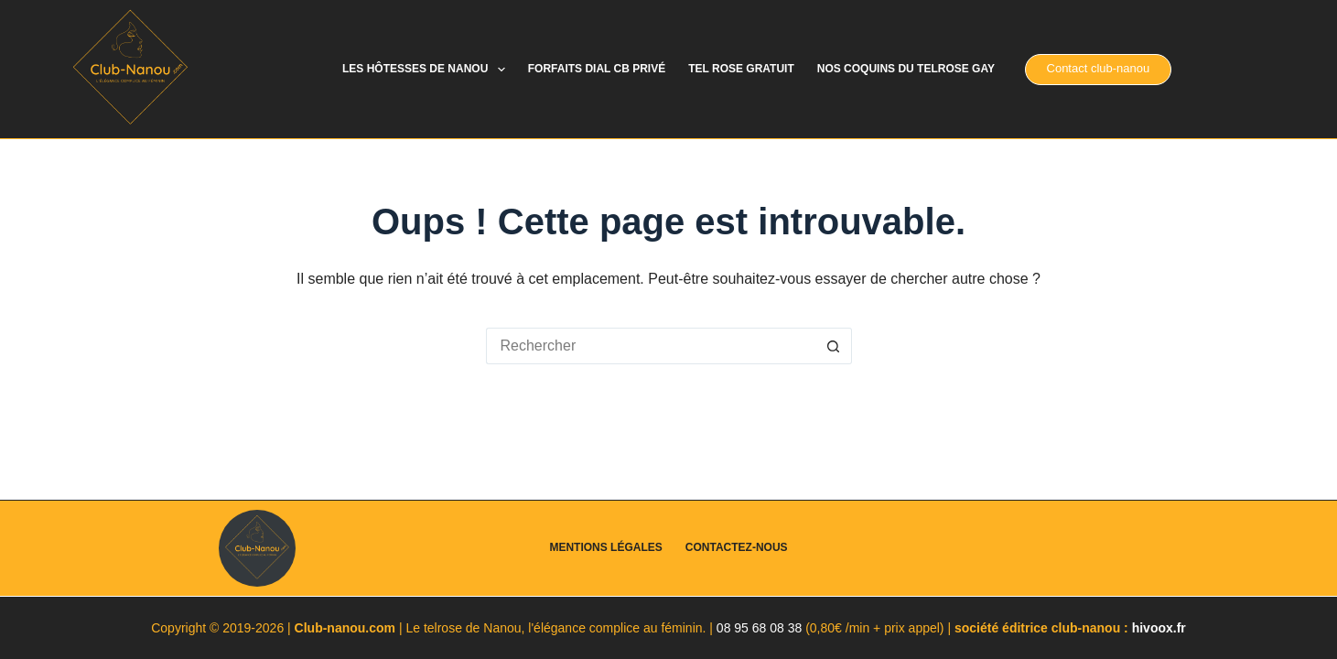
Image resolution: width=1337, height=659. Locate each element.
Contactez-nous (736, 547)
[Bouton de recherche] (833, 346)
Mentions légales (605, 547)
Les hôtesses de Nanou (427, 70)
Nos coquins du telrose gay (906, 68)
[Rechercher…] (650, 346)
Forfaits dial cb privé (596, 68)
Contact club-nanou (1098, 68)
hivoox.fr (1159, 628)
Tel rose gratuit (741, 68)
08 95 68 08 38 (759, 628)
